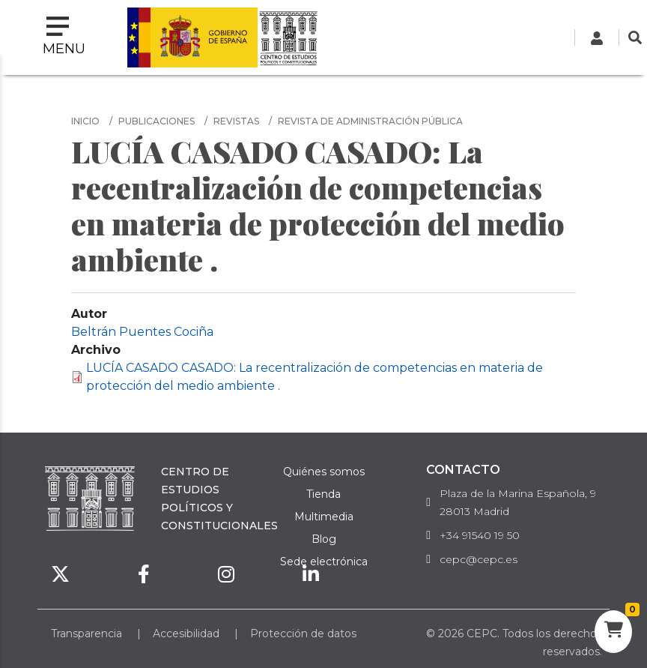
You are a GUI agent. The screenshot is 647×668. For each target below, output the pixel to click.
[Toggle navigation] (64, 37)
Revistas (236, 121)
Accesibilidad (186, 633)
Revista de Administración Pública (370, 121)
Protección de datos (303, 633)
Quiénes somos (324, 471)
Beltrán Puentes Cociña (142, 332)
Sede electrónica (324, 561)
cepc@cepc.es (478, 559)
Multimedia (323, 516)
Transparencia (86, 633)
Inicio (85, 121)
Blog (324, 539)
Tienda (323, 494)
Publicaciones (156, 121)
